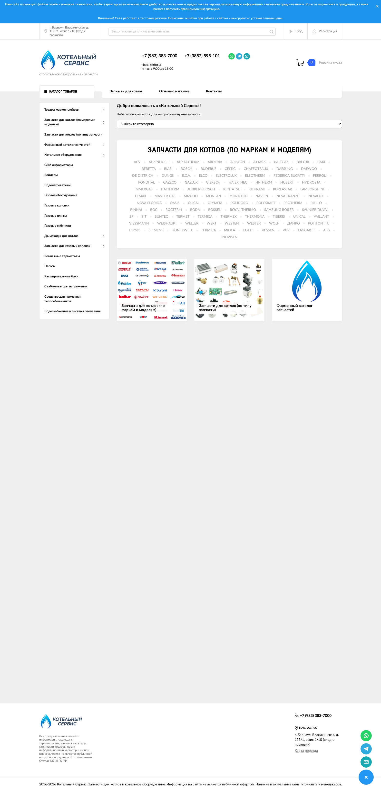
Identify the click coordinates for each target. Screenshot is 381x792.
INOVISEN (229, 237)
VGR (286, 230)
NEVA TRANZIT (288, 196)
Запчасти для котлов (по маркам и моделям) (229, 150)
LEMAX (140, 196)
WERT (211, 223)
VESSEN (268, 230)
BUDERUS (208, 169)
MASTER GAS (165, 196)
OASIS (175, 203)
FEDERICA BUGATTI (289, 175)
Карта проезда (306, 751)
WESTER (254, 223)
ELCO (203, 175)
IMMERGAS (144, 189)
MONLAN (213, 196)
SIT (144, 216)
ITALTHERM (170, 189)
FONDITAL (146, 182)
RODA (195, 210)
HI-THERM (263, 182)
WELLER (191, 223)
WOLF (274, 223)
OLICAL (193, 203)
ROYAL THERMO (243, 210)
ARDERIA (215, 162)
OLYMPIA (215, 203)
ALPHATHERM (188, 162)
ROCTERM (174, 210)
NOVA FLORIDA (149, 203)
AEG (326, 230)
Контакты (214, 91)
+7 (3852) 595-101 (202, 56)
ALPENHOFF (158, 162)
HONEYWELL (182, 230)
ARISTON (237, 162)
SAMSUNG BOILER (279, 210)
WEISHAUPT (167, 223)
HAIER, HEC (238, 182)
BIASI (168, 169)
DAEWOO (309, 169)
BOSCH (186, 169)
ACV (137, 162)
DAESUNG (284, 169)
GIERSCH (213, 182)
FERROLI (320, 175)
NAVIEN (261, 196)
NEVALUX (315, 196)
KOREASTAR (282, 189)
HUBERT (287, 182)
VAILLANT (321, 216)
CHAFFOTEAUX (256, 169)
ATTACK (259, 162)
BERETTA (149, 169)
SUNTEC (161, 216)
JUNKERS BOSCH (201, 189)
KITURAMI (257, 189)
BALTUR (303, 162)
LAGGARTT (306, 230)
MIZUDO (191, 196)
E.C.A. (186, 175)
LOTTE (248, 230)
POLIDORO (239, 203)
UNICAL (299, 216)
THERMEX (229, 216)
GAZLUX (191, 182)
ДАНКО (293, 223)
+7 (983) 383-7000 (159, 56)
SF (131, 216)
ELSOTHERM (255, 175)
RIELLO (316, 203)
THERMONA (254, 216)
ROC (153, 210)
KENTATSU (231, 189)
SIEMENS (156, 230)
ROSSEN (215, 210)
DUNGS (168, 175)
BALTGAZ (281, 162)
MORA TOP (238, 196)
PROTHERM (292, 203)
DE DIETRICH (142, 175)
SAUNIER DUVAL (315, 210)
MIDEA (229, 230)
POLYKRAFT (265, 203)
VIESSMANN (139, 223)
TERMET (182, 216)
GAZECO (169, 182)
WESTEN (232, 223)
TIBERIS (279, 216)
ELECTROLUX (226, 175)
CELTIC (230, 169)
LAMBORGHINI (312, 189)
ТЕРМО (134, 230)
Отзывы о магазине (174, 91)
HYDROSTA (311, 182)
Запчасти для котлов (126, 91)
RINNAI (136, 210)
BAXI (321, 162)
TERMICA (205, 216)
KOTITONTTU (318, 223)
